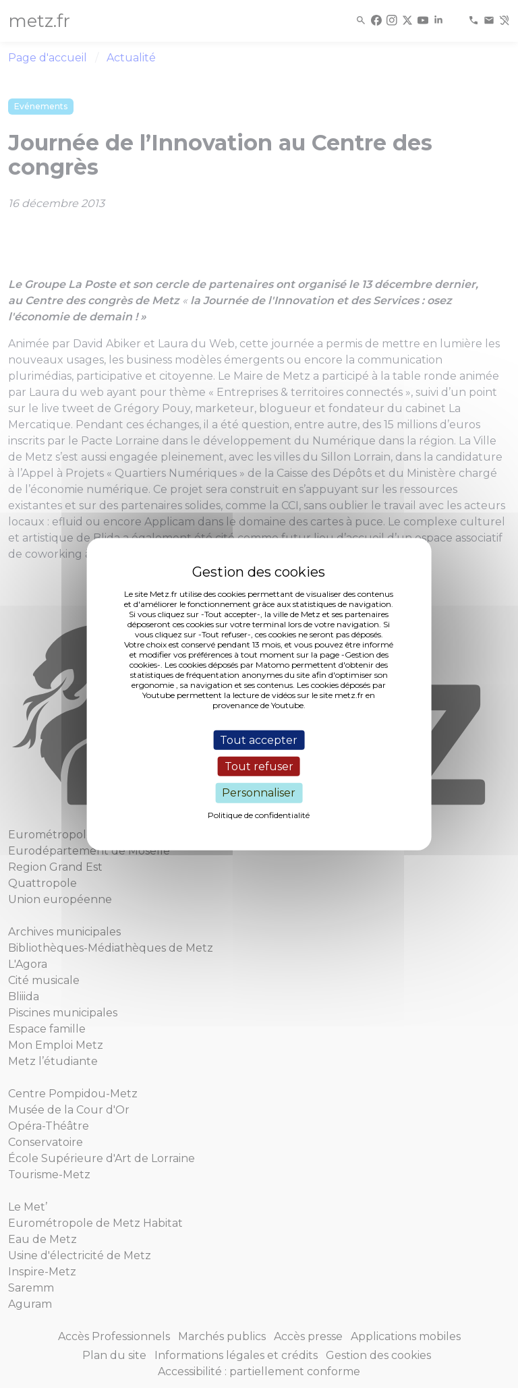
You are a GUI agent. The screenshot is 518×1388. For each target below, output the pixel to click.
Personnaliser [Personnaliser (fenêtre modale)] (258, 792)
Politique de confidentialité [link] (259, 814)
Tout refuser (259, 766)
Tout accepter (258, 740)
